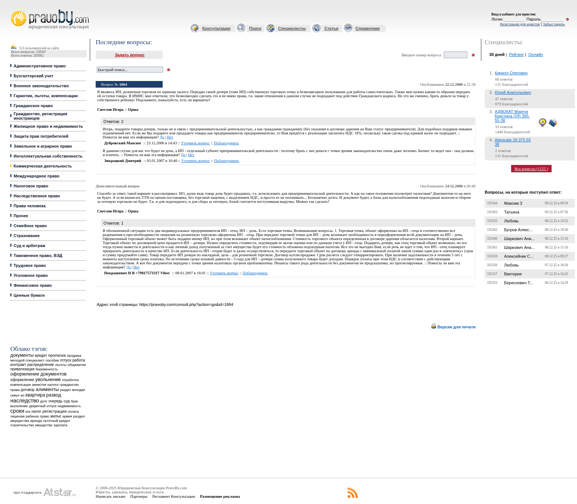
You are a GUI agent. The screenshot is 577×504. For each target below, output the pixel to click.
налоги (53, 385)
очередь (56, 401)
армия (67, 416)
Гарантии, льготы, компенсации (46, 96)
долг (43, 401)
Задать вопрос (130, 55)
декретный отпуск (43, 406)
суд (67, 401)
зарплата (60, 425)
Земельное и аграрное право (43, 146)
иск (27, 411)
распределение (40, 365)
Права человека (30, 206)
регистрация (54, 411)
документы (22, 355)
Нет (170, 137)
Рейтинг (516, 54)
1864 (123, 84)
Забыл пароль (554, 24)
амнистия (39, 385)
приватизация (22, 369)
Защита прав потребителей (41, 136)
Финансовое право (33, 285)
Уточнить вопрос (195, 143)
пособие (52, 360)
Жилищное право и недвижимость (48, 126)
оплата (73, 411)
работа (78, 360)
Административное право (40, 66)
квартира (35, 395)
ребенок (32, 416)
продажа (74, 355)
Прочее (21, 216)
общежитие (77, 365)
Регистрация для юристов (519, 24)
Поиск (255, 28)
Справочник (367, 28)
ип (23, 395)
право (44, 416)
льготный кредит (56, 421)
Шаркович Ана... (519, 238)
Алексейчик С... (518, 256)
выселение (19, 406)
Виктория (513, 274)
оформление (22, 379)
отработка (70, 380)
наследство (24, 400)
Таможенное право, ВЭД (38, 255)
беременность (47, 369)
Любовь (511, 221)
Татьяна (511, 212)
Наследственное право (37, 196)
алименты (47, 389)
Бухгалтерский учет (33, 76)
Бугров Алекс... (518, 230)
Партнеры (139, 496)
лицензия (17, 416)
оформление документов (38, 374)
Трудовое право (30, 265)
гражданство (69, 385)
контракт (18, 364)
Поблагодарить (226, 143)
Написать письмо (110, 496)
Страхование (27, 235)
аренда (36, 421)
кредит (41, 355)
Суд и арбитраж (29, 245)
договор (28, 390)
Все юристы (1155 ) (531, 168)
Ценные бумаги (29, 295)
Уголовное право (31, 275)
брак (74, 401)
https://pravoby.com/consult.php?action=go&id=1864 (186, 304)
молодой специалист (27, 360)
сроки (17, 411)
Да (162, 137)
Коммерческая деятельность (43, 166)
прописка (57, 355)
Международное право (37, 176)
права (15, 390)
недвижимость (69, 406)
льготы (61, 365)
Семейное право (30, 225)
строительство (22, 425)
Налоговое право (31, 186)
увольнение (48, 379)
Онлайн (535, 54)
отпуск (65, 360)
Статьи (331, 28)
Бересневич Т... (518, 283)
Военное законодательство (41, 86)
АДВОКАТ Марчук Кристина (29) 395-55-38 (512, 116)
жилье (55, 416)
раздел (65, 390)
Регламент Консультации (173, 496)
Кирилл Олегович (511, 73)
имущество (44, 425)
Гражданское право (33, 105)
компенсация (20, 385)
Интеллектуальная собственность (48, 156)
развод (53, 395)
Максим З (513, 203)
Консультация (216, 28)
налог (37, 411)
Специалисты (292, 28)
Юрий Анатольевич (513, 92)
